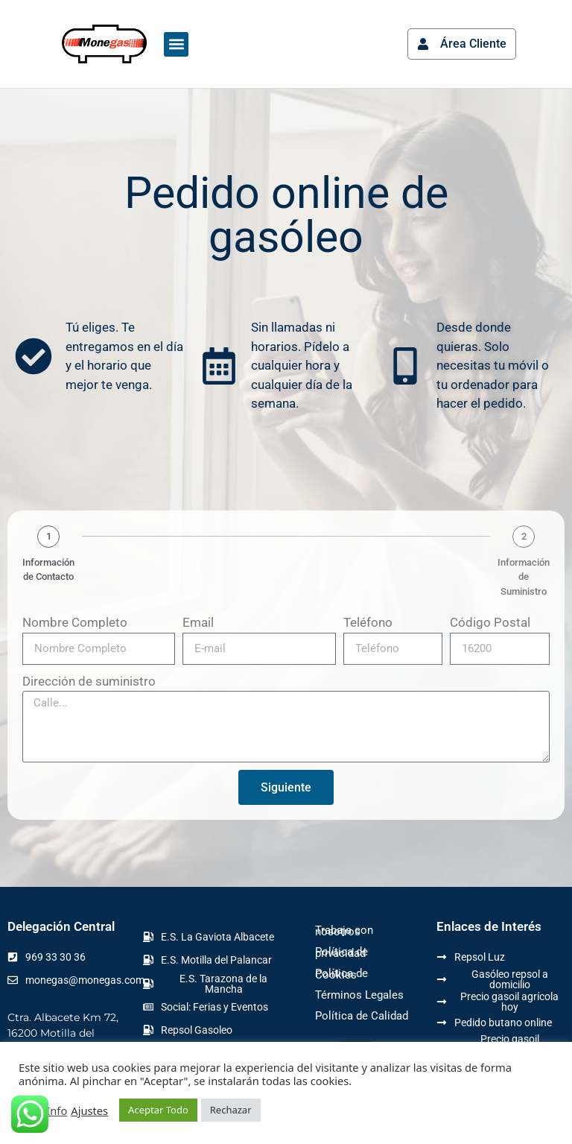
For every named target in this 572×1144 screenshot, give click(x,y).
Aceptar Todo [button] (158, 1109)
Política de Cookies (341, 974)
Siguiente (286, 787)
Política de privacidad (341, 952)
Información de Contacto (48, 570)
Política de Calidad (361, 1016)
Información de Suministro (524, 577)
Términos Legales (359, 995)
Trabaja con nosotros (344, 930)
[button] (176, 44)
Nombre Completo (74, 622)
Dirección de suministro (89, 681)
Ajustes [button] (89, 1110)
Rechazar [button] (231, 1109)
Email (198, 622)
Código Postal (490, 622)
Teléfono (368, 622)
